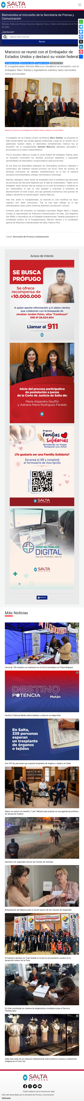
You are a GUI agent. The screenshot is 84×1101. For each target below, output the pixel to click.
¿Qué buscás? (8, 32)
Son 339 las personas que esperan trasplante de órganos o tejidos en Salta (38, 763)
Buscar (42, 41)
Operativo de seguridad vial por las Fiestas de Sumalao (29, 862)
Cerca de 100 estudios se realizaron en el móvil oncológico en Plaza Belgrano (39, 667)
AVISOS (42, 598)
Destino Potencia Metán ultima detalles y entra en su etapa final (32, 715)
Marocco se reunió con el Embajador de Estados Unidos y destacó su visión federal (41, 54)
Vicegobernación (12, 63)
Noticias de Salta (26, 63)
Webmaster (6, 1098)
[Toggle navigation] (79, 4)
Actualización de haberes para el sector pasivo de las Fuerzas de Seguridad (38, 910)
